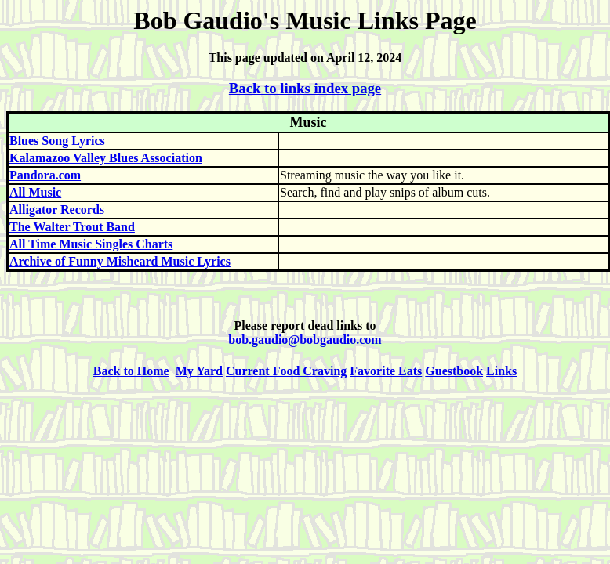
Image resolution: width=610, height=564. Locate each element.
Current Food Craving (286, 371)
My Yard (199, 371)
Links (501, 371)
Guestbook (454, 371)
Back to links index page (305, 88)
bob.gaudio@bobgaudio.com (304, 339)
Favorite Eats (386, 371)
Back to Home (131, 371)
